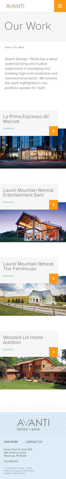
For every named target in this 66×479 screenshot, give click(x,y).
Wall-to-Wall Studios (16, 473)
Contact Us (34, 442)
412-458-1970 (11, 461)
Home (8, 47)
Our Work (19, 47)
